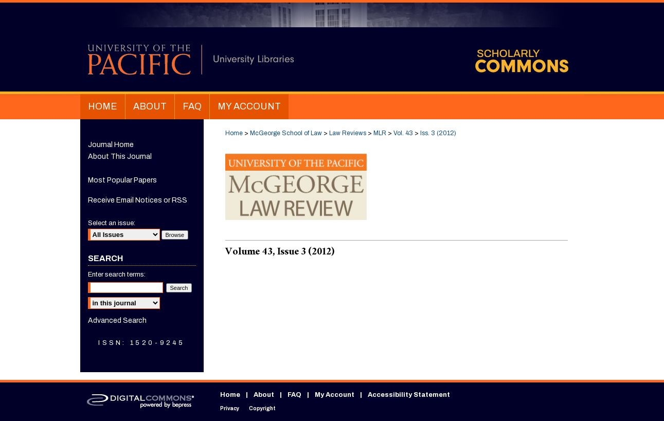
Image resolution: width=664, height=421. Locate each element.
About (264, 394)
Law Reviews (347, 133)
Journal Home (111, 145)
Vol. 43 (403, 133)
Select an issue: (111, 223)
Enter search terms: (117, 274)
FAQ (294, 394)
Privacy (229, 408)
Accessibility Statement (409, 394)
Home (234, 133)
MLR (379, 133)
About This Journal (120, 156)
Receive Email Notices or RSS (137, 200)
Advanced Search (117, 320)
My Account (334, 394)
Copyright (262, 408)
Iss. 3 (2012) (438, 133)
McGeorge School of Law (286, 133)
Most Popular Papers (122, 180)
